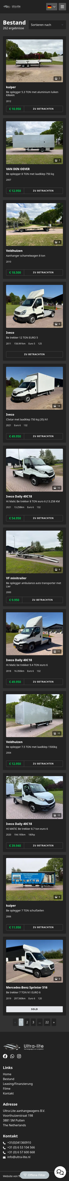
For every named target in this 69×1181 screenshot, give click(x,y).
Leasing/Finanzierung (18, 1084)
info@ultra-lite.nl (18, 1157)
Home (7, 1074)
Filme (6, 1089)
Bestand (8, 1079)
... (40, 1022)
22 (47, 1022)
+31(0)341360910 (19, 1143)
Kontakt (8, 1093)
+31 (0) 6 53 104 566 (21, 1147)
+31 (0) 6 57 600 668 (21, 1152)
